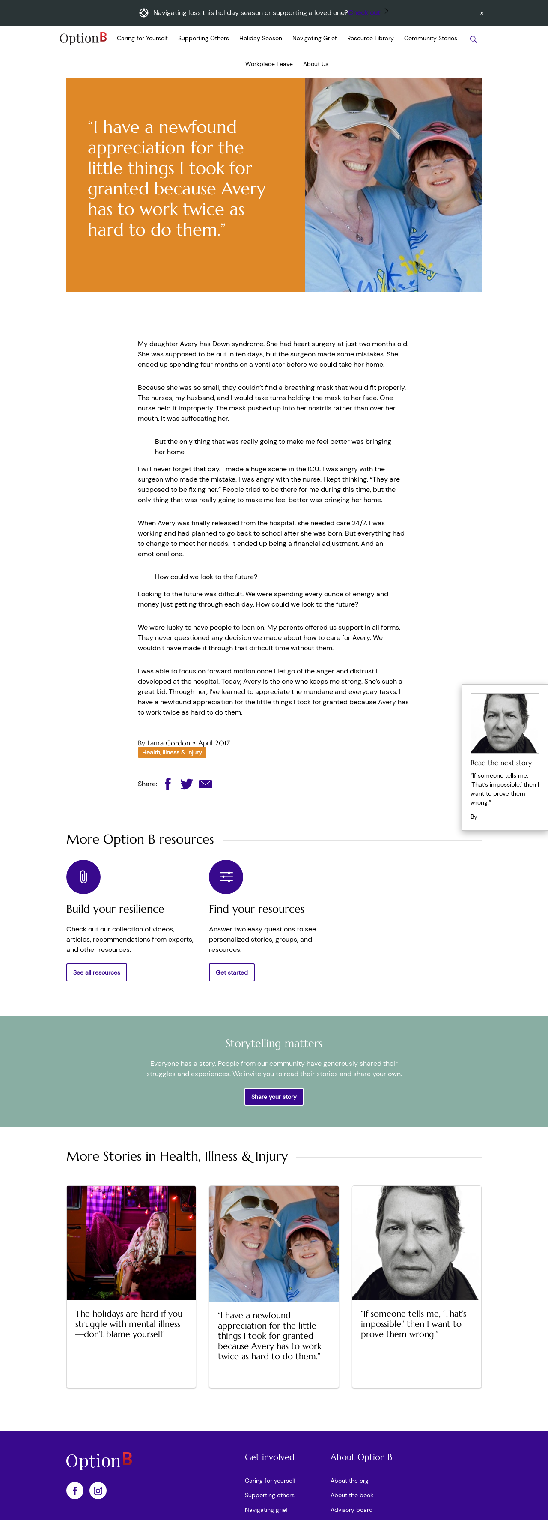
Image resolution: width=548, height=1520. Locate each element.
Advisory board (352, 1510)
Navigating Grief (314, 38)
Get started (232, 972)
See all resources (96, 972)
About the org (350, 1480)
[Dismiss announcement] (482, 13)
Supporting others (270, 1495)
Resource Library (370, 38)
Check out (364, 12)
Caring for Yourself (142, 38)
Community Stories (430, 38)
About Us (315, 64)
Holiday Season (260, 38)
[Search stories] (473, 39)
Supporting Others (203, 38)
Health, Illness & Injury (172, 752)
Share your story (274, 1097)
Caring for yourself (270, 1480)
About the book (352, 1495)
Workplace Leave (269, 64)
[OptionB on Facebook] (74, 1490)
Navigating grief (266, 1510)
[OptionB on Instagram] (98, 1490)
